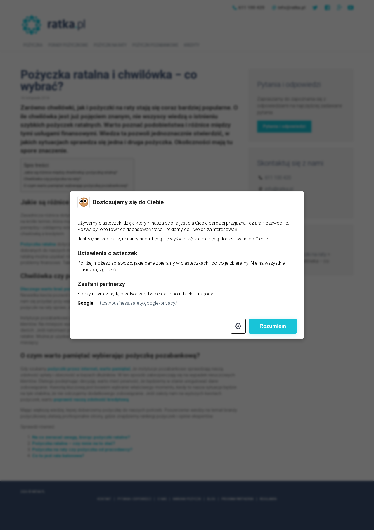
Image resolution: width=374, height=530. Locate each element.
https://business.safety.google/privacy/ (137, 303)
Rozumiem (272, 326)
